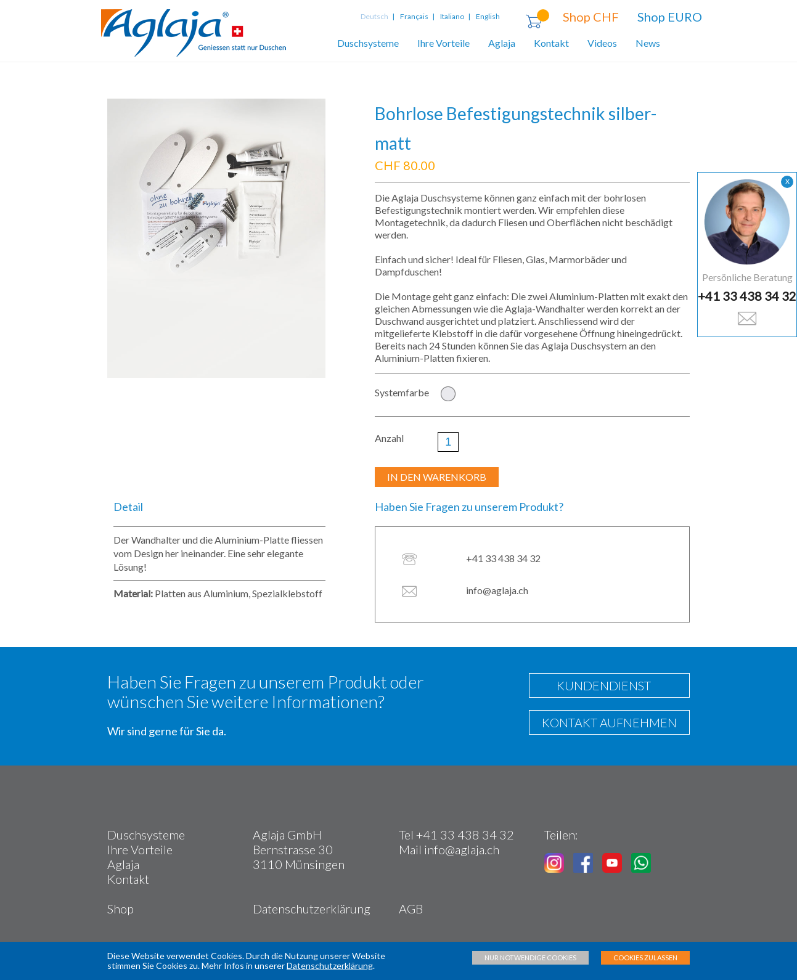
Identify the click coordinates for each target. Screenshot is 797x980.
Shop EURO (669, 16)
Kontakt (551, 43)
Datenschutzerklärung (311, 908)
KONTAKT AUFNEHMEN (609, 722)
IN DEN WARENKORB (436, 477)
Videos (602, 43)
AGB (411, 908)
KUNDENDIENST (600, 685)
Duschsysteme (368, 43)
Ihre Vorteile (443, 43)
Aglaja (501, 43)
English (488, 16)
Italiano (452, 16)
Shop (120, 908)
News (648, 43)
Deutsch (376, 16)
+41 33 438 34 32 (747, 295)
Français (414, 16)
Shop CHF (591, 16)
